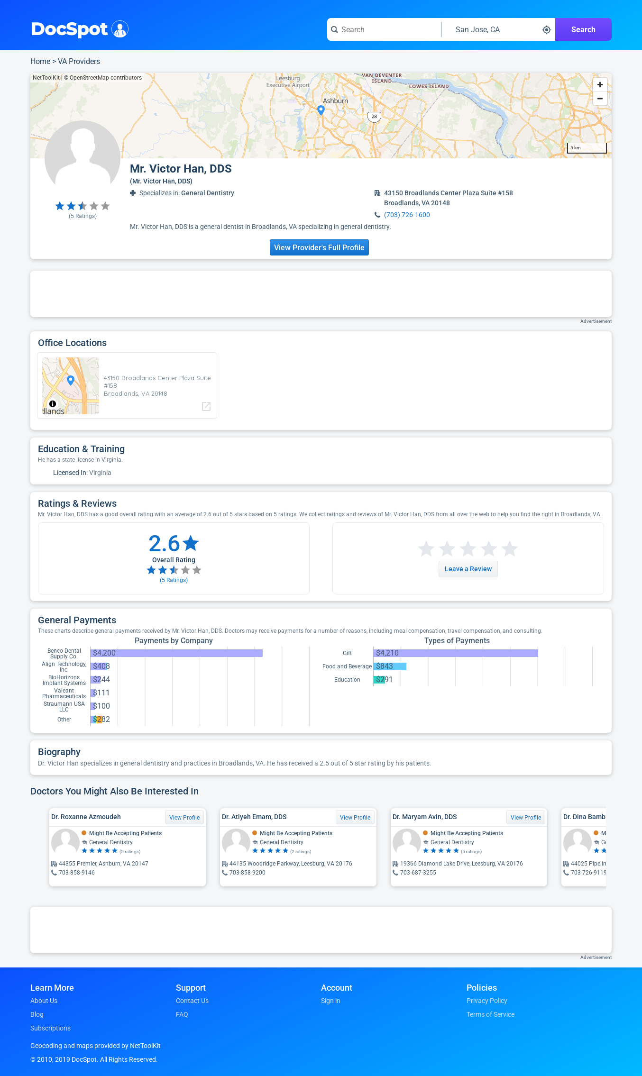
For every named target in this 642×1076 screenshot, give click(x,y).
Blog (37, 1014)
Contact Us (192, 1000)
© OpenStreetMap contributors (103, 77)
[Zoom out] (600, 98)
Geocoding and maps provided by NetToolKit (95, 1045)
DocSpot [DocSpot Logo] (77, 27)
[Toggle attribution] (52, 404)
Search (583, 29)
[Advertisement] (321, 294)
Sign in (330, 1000)
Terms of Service (490, 1014)
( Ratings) (83, 216)
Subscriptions (50, 1028)
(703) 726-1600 (407, 215)
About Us (43, 1000)
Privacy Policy (487, 1000)
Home (40, 61)
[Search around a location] (498, 29)
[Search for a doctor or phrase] (384, 29)
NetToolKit (46, 77)
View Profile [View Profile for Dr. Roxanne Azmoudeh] (184, 817)
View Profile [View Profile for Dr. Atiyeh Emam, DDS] (355, 817)
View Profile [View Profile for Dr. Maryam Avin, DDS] (526, 817)
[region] (321, 115)
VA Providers (79, 61)
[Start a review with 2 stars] (437, 549)
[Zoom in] (600, 84)
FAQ (182, 1014)
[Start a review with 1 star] (426, 549)
